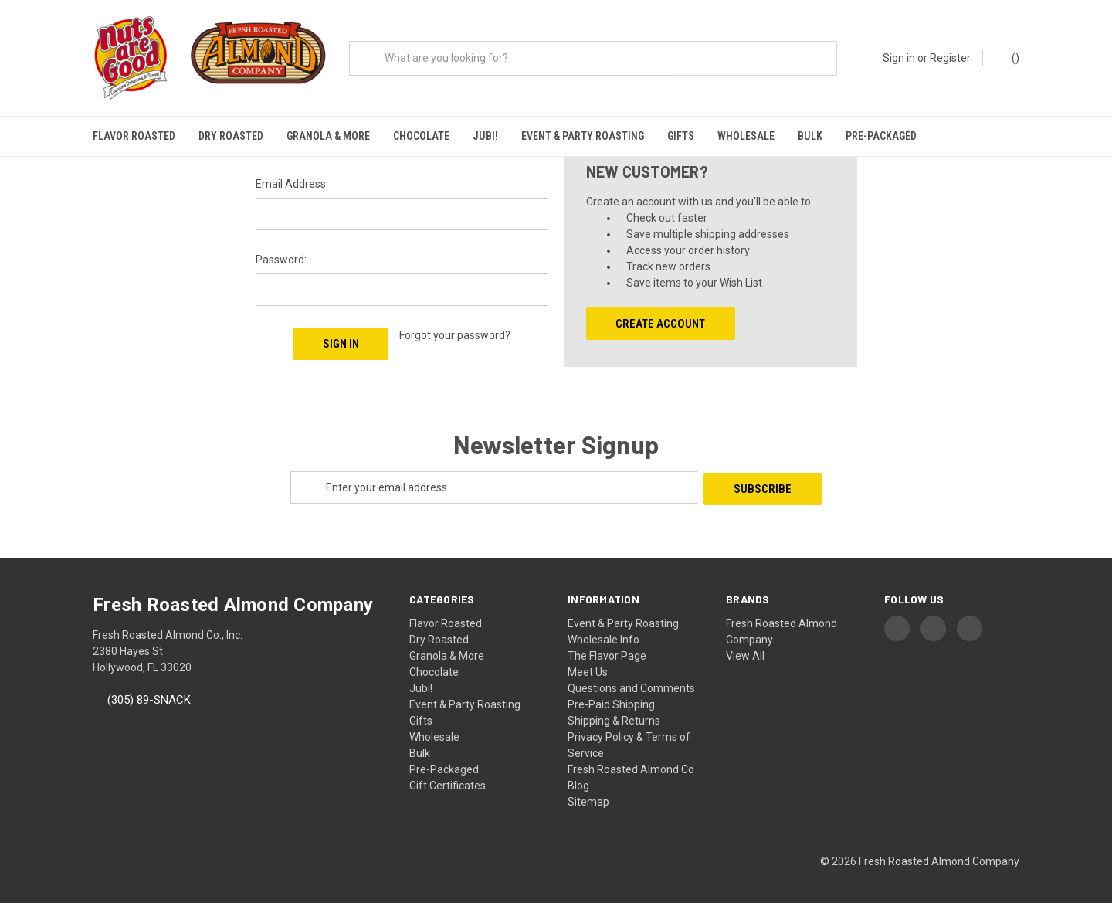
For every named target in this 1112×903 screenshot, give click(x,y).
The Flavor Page (607, 649)
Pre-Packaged (881, 136)
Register (950, 58)
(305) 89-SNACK (149, 694)
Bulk (810, 136)
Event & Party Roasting (582, 136)
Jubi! (485, 136)
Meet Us (588, 666)
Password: (281, 256)
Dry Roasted (230, 136)
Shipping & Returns (614, 714)
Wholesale (746, 136)
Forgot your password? (454, 331)
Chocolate (421, 136)
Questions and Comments (631, 682)
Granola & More (328, 136)
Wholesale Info (603, 633)
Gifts (680, 136)
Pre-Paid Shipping (611, 698)
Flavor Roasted (134, 136)
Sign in (899, 58)
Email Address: (292, 180)
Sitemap (588, 795)
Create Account (660, 320)
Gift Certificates (447, 779)
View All (745, 649)
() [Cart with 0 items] (1008, 57)
